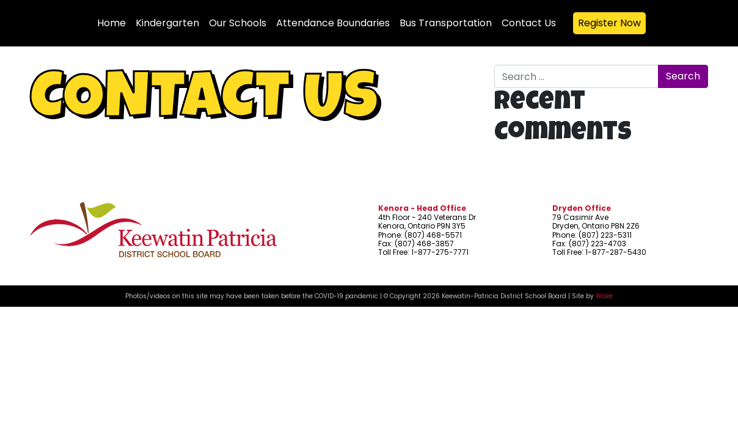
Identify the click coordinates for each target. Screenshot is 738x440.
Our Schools (237, 23)
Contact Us (529, 23)
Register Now (609, 23)
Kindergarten (167, 23)
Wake (604, 296)
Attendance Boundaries (333, 23)
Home (111, 23)
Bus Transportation (446, 23)
